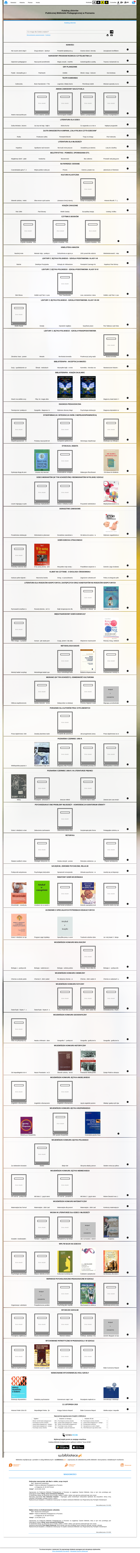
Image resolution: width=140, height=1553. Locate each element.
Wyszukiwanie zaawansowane (36, 35)
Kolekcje (47, 35)
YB (102, 2)
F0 (118, 2)
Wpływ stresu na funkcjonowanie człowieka (44, 1510)
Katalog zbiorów (70, 23)
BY (107, 2)
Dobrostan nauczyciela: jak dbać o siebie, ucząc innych (48, 1481)
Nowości (13, 2)
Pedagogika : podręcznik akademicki (66, 1427)
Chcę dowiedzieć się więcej (60, 1551)
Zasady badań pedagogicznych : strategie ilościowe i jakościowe (47, 1426)
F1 (122, 2)
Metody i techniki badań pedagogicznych (42, 1421)
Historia (22, 2)
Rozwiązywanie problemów (89, 1424)
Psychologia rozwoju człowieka (40, 1427)
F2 (127, 2)
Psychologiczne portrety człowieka (40, 1422)
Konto (38, 2)
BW (98, 2)
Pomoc (30, 2)
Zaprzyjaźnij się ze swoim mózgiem (91, 1426)
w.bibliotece (60, 1460)
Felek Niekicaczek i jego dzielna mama (92, 1427)
